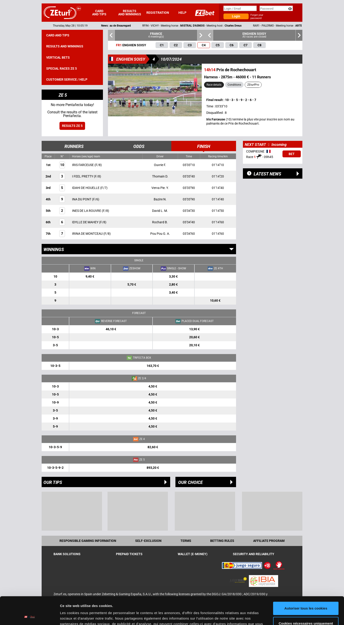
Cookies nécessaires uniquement (306, 597)
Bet (292, 154)
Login (236, 16)
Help (182, 12)
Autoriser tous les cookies (305, 582)
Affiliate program (269, 541)
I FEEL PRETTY (83, 176)
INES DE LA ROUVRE (87, 211)
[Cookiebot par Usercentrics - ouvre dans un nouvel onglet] (30, 616)
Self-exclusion (148, 541)
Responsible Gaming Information (87, 541)
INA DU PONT (82, 199)
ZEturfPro (253, 84)
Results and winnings (129, 12)
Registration (157, 12)
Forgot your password (256, 17)
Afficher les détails (75, 616)
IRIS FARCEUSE (83, 165)
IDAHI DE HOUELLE (86, 188)
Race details (214, 84)
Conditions (234, 84)
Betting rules (222, 541)
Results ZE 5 (72, 126)
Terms (185, 541)
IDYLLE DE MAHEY (85, 222)
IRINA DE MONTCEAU (87, 233)
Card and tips (99, 12)
